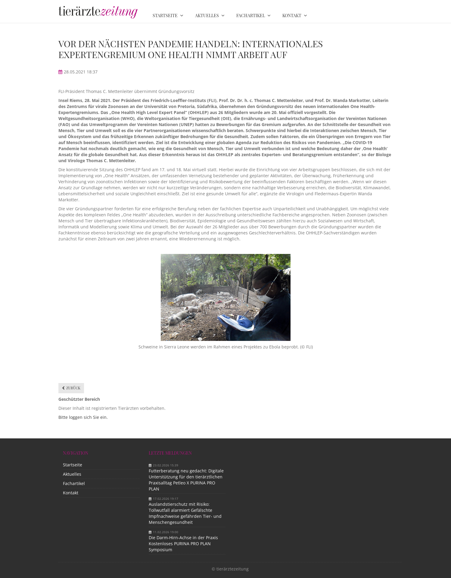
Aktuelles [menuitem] (207, 15)
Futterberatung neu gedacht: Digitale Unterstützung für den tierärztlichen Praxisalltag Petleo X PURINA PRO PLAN (186, 480)
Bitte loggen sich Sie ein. (83, 417)
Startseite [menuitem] (165, 15)
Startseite (72, 465)
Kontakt (70, 493)
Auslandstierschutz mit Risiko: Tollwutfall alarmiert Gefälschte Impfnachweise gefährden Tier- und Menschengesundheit (185, 513)
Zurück (73, 387)
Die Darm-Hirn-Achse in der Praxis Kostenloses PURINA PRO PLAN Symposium (183, 543)
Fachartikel (74, 483)
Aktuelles (72, 474)
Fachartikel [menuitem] (250, 15)
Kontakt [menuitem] (291, 15)
